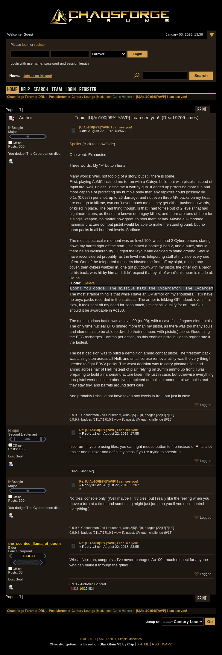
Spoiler (75, 144)
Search (41, 90)
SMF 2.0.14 (88, 639)
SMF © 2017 (107, 639)
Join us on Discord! (38, 76)
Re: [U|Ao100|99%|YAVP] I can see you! (108, 430)
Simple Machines (130, 639)
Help (25, 90)
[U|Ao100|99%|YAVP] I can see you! (105, 127)
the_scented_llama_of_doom (34, 543)
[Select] (89, 283)
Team (56, 90)
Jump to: (153, 622)
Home (12, 90)
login (25, 44)
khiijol (13, 430)
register (40, 44)
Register (87, 90)
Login (71, 90)
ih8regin (15, 127)
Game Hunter (121, 96)
